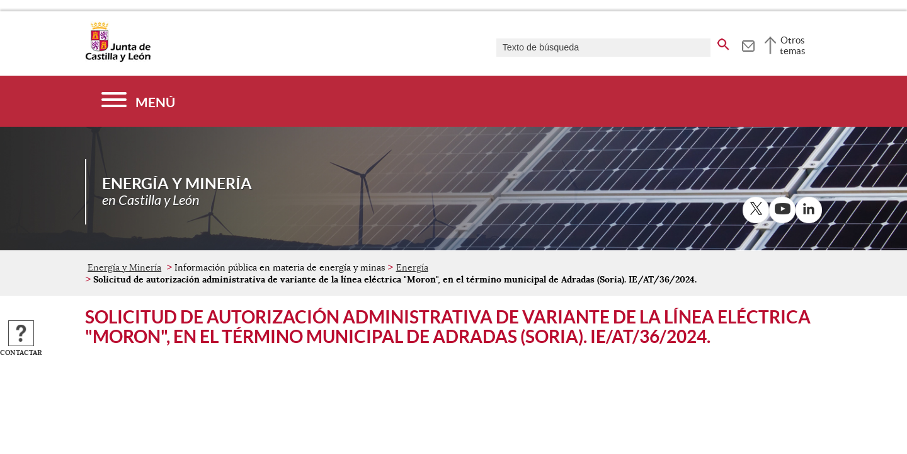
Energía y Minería (124, 267)
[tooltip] (748, 44)
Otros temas (793, 45)
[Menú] (138, 101)
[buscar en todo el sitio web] (723, 42)
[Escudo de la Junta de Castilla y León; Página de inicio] (118, 59)
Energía (412, 267)
